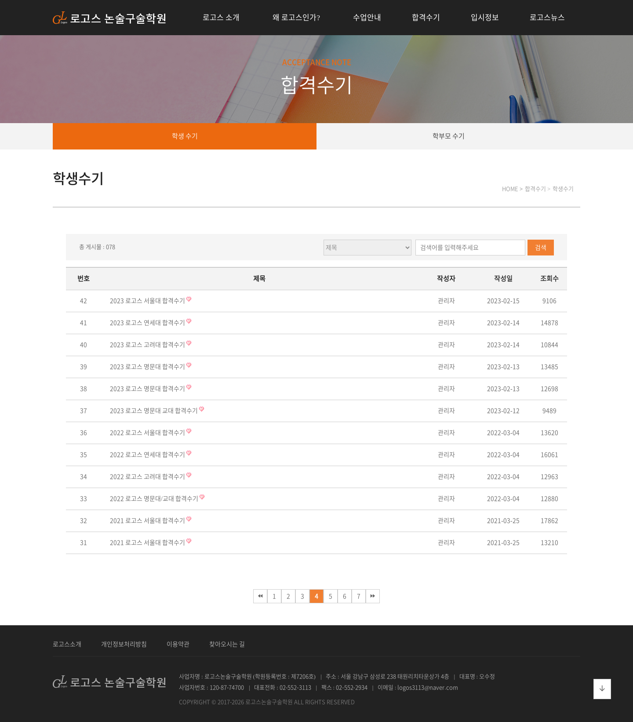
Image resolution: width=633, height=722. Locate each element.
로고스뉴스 (547, 17)
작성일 (503, 278)
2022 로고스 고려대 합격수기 (148, 477)
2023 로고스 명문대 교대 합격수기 (154, 411)
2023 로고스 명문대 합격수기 (148, 367)
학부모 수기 (449, 136)
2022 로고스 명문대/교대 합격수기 (155, 499)
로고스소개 (67, 644)
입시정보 (485, 17)
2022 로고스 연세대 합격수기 (148, 455)
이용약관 (178, 644)
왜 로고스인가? (296, 17)
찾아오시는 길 (227, 644)
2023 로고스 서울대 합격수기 (148, 301)
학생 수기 (185, 136)
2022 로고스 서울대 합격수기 (148, 433)
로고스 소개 (221, 17)
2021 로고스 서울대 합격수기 (148, 521)
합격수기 (426, 17)
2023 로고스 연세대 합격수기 (148, 323)
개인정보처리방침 (124, 644)
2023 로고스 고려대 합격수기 (148, 345)
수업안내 (367, 17)
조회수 (549, 278)
